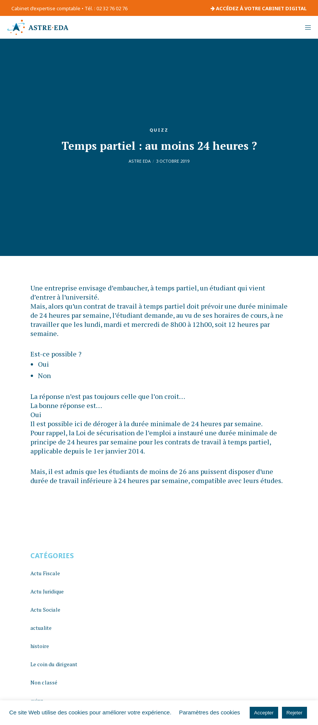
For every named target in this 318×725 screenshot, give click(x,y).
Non (44, 375)
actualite (41, 627)
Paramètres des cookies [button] (209, 712)
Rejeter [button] (294, 713)
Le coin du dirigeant (54, 664)
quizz (159, 130)
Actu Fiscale (45, 573)
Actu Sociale (45, 609)
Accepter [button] (264, 713)
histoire (39, 646)
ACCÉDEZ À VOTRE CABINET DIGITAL (259, 8)
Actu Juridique (47, 591)
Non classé (44, 682)
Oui (43, 364)
